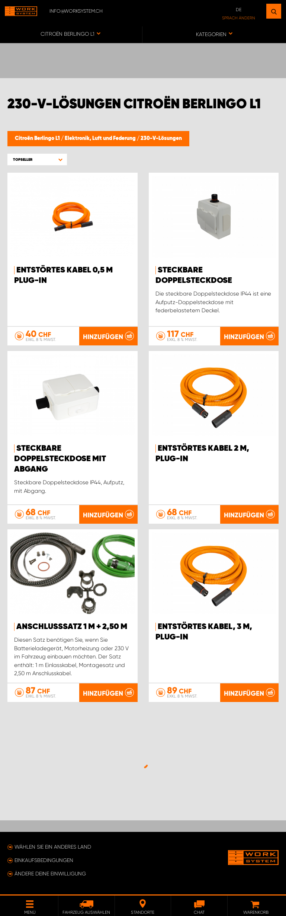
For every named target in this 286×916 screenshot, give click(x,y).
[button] (37, 159)
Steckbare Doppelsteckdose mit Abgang (60, 458)
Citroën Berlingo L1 (38, 138)
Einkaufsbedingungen (44, 860)
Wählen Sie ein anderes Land (53, 847)
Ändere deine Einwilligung (50, 874)
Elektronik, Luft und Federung (101, 138)
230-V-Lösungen (161, 138)
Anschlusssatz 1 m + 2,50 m (71, 627)
